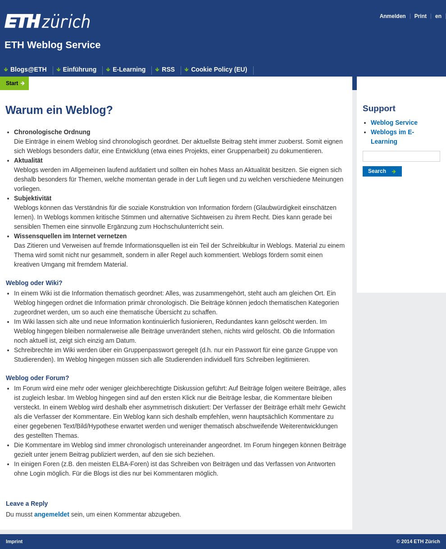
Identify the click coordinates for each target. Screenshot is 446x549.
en (438, 16)
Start (12, 83)
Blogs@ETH (28, 69)
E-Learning (129, 69)
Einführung (80, 69)
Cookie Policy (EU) (219, 69)
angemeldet (51, 514)
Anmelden (393, 16)
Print (420, 16)
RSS (168, 69)
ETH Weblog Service (53, 44)
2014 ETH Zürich (420, 541)
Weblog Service (394, 122)
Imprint (14, 541)
